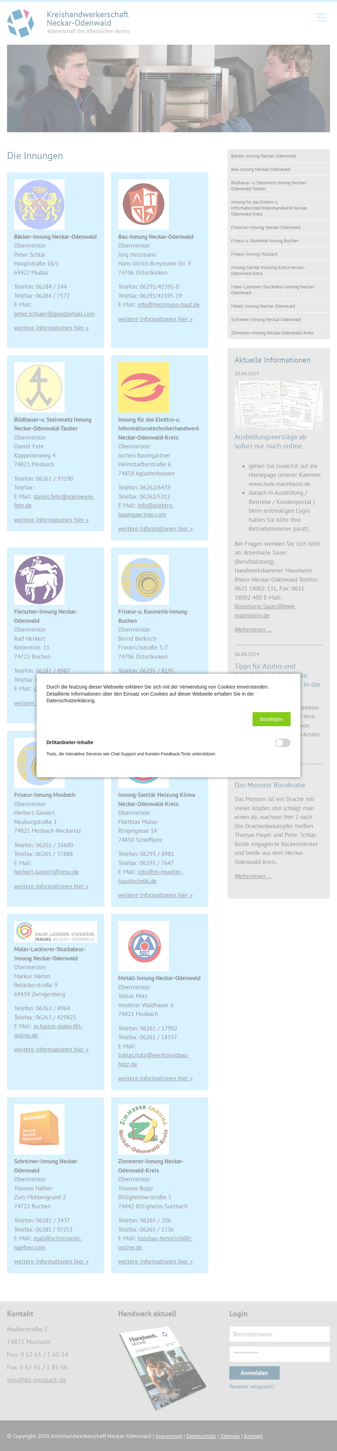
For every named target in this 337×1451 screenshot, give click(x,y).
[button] (272, 719)
